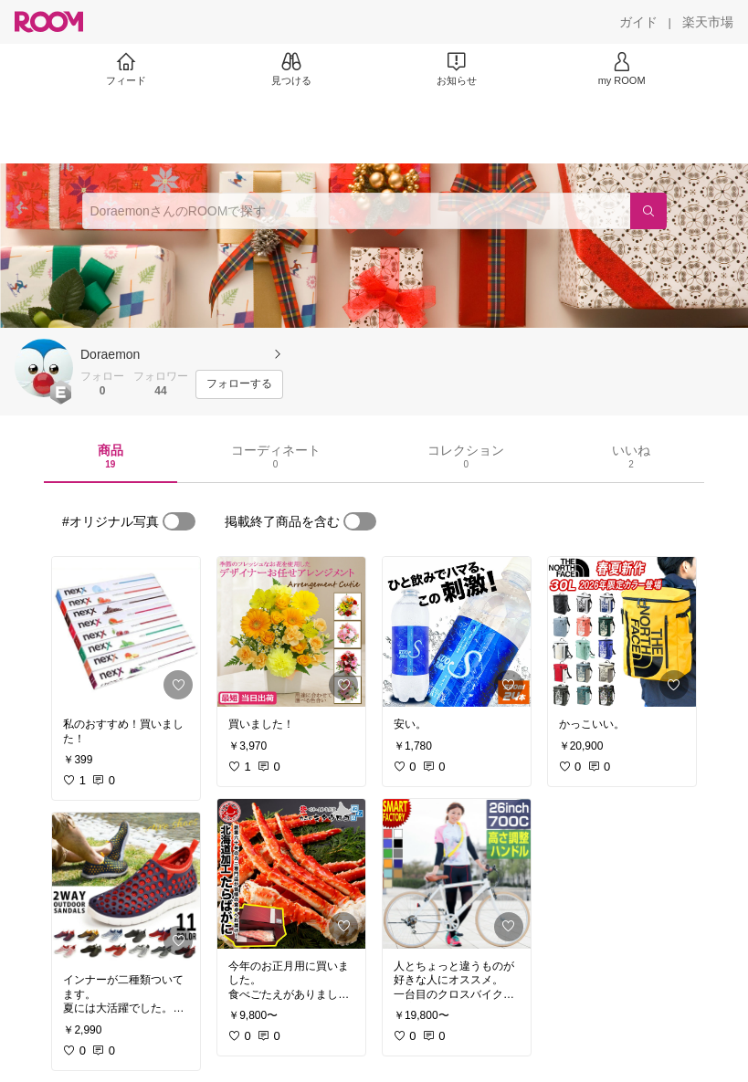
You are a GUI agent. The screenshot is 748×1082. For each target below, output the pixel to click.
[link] (126, 632)
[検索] (648, 211)
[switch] (179, 521)
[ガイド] (638, 22)
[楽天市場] (707, 22)
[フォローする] (239, 384)
